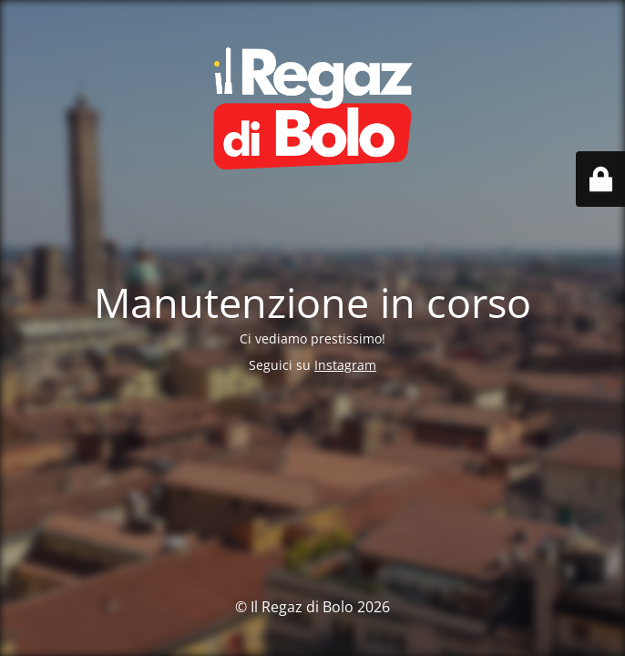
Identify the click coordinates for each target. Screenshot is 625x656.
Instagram (345, 365)
